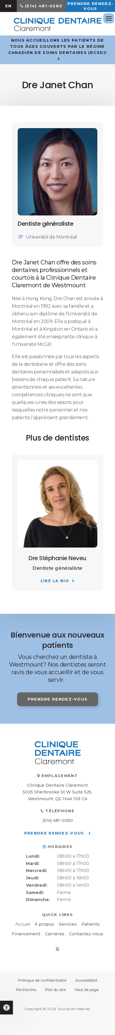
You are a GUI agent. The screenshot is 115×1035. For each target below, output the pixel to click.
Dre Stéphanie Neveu (57, 558)
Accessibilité (86, 980)
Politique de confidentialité (42, 980)
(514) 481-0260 (43, 6)
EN (8, 6)
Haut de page (87, 990)
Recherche (26, 990)
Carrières (54, 934)
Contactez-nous (86, 934)
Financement (26, 934)
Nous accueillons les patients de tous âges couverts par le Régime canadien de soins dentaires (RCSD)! (57, 46)
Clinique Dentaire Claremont (57, 785)
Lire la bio (55, 580)
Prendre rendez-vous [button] (90, 6)
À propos (44, 924)
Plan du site (55, 990)
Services (68, 924)
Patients (90, 924)
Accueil (22, 924)
